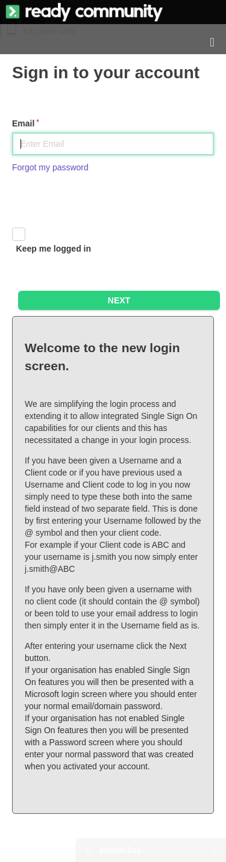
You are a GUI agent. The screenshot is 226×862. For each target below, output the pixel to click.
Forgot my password (50, 167)
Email (23, 123)
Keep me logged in (53, 248)
